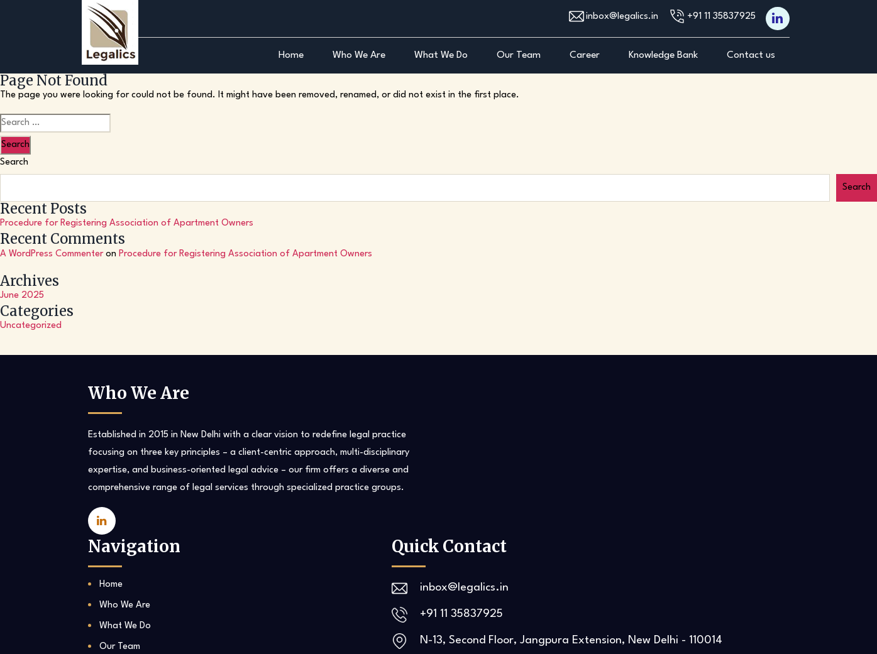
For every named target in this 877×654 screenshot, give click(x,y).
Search (14, 162)
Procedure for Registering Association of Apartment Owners (126, 223)
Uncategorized (31, 325)
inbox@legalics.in (611, 16)
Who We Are (359, 55)
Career (585, 55)
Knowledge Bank (663, 55)
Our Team (519, 55)
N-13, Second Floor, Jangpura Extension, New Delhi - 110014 (670, 500)
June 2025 (22, 295)
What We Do (441, 55)
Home (291, 55)
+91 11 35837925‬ (716, 16)
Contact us (751, 55)
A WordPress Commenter (51, 254)
